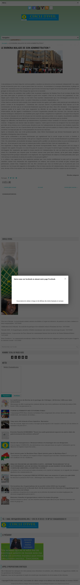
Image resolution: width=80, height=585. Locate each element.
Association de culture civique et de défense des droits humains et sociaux (40, 301)
